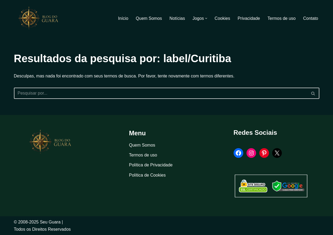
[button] (206, 18)
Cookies (222, 18)
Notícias (177, 18)
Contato (310, 18)
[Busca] (160, 93)
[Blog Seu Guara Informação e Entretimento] (41, 18)
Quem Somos (149, 18)
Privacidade (249, 18)
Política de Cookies (147, 175)
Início (123, 18)
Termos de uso (282, 18)
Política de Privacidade (151, 165)
